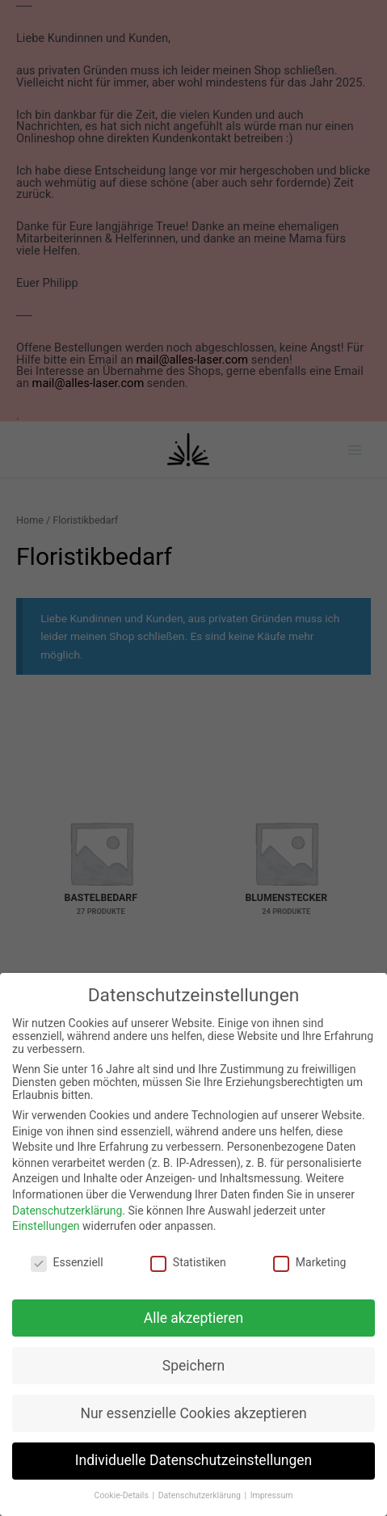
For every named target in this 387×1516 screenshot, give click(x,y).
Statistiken (188, 1262)
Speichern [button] (193, 1366)
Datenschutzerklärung (67, 1210)
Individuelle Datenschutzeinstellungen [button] (193, 1460)
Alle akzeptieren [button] (194, 1318)
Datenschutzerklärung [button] (200, 1495)
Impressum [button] (271, 1495)
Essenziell (67, 1262)
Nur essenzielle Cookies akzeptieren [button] (193, 1413)
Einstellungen (46, 1225)
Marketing (310, 1262)
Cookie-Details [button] (123, 1495)
